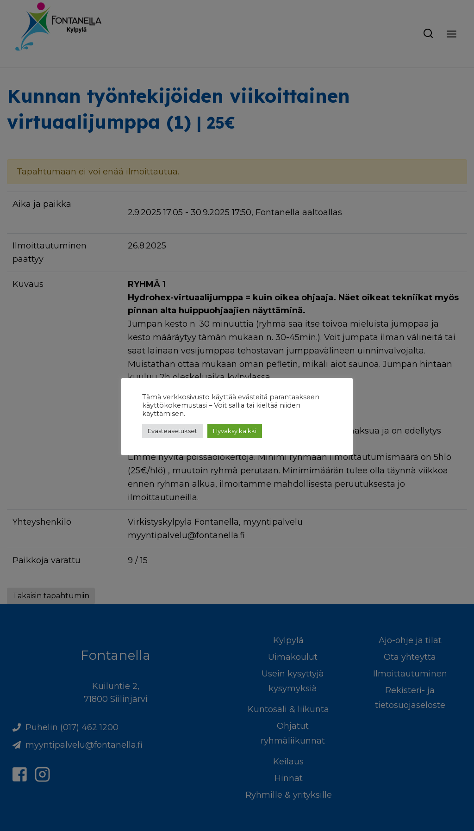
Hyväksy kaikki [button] (234, 430)
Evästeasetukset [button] (172, 430)
